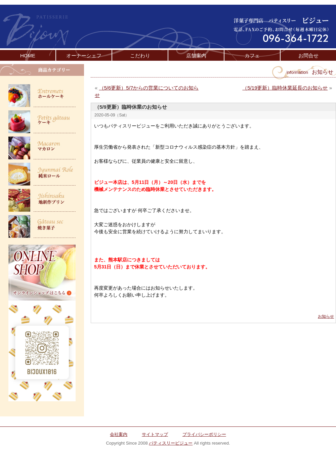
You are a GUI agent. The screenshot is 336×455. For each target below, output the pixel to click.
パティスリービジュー (171, 443)
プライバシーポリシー (204, 434)
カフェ (252, 55)
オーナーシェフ (83, 55)
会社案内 (118, 434)
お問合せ (308, 55)
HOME (27, 55)
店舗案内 (196, 55)
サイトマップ (155, 434)
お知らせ (326, 316)
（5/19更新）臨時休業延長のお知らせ (285, 88)
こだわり (140, 55)
